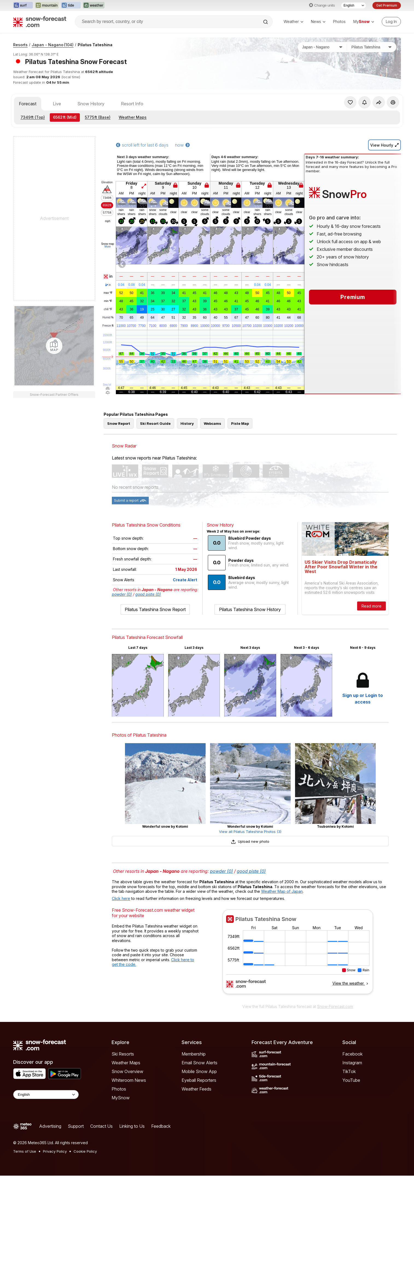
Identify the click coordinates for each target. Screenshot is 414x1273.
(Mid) (65, 117)
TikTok (349, 1071)
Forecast (27, 103)
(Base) (97, 117)
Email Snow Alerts (199, 1062)
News (318, 21)
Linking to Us (132, 1126)
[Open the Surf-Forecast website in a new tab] (23, 5)
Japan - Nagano (53, 44)
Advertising (50, 1126)
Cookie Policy (85, 1151)
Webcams (212, 423)
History (187, 423)
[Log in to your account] (391, 21)
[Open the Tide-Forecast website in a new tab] (71, 5)
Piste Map (240, 423)
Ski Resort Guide (155, 423)
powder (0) (122, 594)
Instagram (352, 1062)
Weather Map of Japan (282, 891)
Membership (194, 1054)
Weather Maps (133, 117)
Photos (339, 21)
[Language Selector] (353, 5)
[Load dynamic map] (54, 346)
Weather (293, 21)
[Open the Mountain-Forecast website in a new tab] (47, 5)
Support (76, 1126)
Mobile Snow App (199, 1071)
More (107, 246)
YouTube (351, 1080)
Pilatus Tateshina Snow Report (155, 609)
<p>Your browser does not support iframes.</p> (298, 955)
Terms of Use (24, 1151)
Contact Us (101, 1126)
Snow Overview (127, 1071)
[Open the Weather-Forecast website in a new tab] (93, 5)
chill (108, 309)
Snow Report (118, 423)
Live (57, 103)
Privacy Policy (55, 1151)
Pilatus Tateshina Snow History (250, 609)
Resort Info (132, 103)
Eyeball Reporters (199, 1080)
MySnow (121, 1097)
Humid (108, 317)
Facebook (352, 1054)
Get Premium (386, 5)
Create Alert (185, 579)
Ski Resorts (123, 1054)
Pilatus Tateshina (95, 44)
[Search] (266, 22)
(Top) (33, 117)
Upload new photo (250, 841)
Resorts (20, 44)
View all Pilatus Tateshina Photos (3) (250, 831)
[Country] (322, 47)
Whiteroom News (129, 1080)
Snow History (90, 103)
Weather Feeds (196, 1089)
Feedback (161, 1126)
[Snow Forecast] (39, 21)
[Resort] (371, 47)
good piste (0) (148, 594)
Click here (121, 898)
